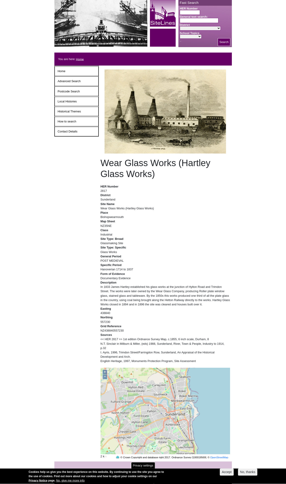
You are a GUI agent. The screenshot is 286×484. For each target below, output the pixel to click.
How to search (67, 121)
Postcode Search (69, 91)
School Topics (190, 33)
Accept (227, 473)
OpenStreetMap (219, 448)
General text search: (194, 16)
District (185, 25)
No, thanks (247, 473)
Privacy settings (143, 467)
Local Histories (67, 101)
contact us (173, 464)
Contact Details (67, 131)
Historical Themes (69, 111)
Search (224, 42)
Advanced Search (69, 81)
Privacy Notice (38, 482)
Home (80, 59)
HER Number (189, 8)
